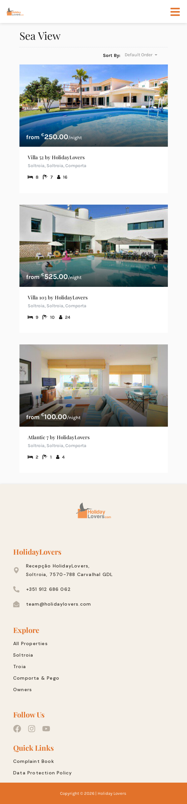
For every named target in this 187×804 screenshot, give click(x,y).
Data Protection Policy (42, 773)
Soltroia (23, 655)
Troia (19, 666)
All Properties (30, 643)
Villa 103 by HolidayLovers (58, 297)
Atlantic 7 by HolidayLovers (59, 437)
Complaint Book (33, 761)
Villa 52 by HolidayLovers (56, 157)
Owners (22, 689)
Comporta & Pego (36, 678)
